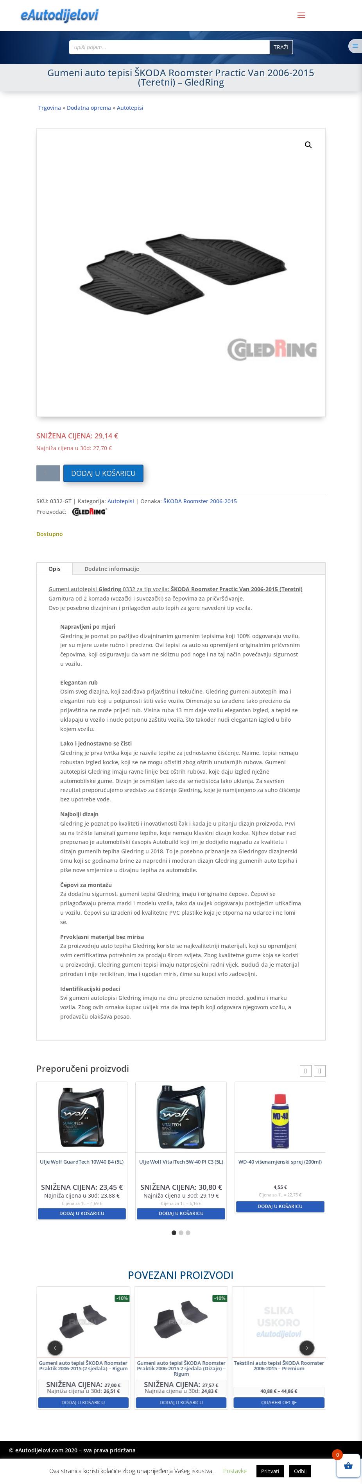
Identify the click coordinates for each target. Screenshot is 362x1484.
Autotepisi (130, 107)
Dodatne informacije (111, 568)
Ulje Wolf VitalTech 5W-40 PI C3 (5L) (181, 1161)
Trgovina (49, 107)
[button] (308, 145)
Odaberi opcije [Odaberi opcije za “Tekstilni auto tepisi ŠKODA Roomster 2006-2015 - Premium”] (234, 1373)
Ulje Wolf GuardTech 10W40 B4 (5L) (82, 1161)
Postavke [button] (235, 1471)
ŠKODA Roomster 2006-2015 (200, 501)
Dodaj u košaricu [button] (81, 1213)
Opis (54, 568)
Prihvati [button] (270, 1471)
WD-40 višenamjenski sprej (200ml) (280, 1161)
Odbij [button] (300, 1471)
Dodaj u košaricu (103, 473)
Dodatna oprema (89, 107)
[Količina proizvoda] (48, 473)
